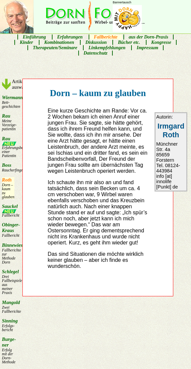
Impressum (147, 47)
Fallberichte (106, 37)
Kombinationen (59, 42)
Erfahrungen (70, 37)
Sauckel (8, 210)
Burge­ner (8, 350)
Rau (8, 122)
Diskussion (96, 42)
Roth (8, 188)
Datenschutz (96, 53)
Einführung (34, 37)
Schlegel (8, 282)
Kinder (26, 42)
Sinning (8, 325)
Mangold (8, 306)
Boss (8, 167)
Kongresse (161, 42)
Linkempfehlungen (106, 47)
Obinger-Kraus (8, 229)
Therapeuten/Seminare (55, 47)
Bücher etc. (129, 42)
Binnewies (8, 253)
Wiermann (8, 101)
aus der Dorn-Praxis (148, 37)
